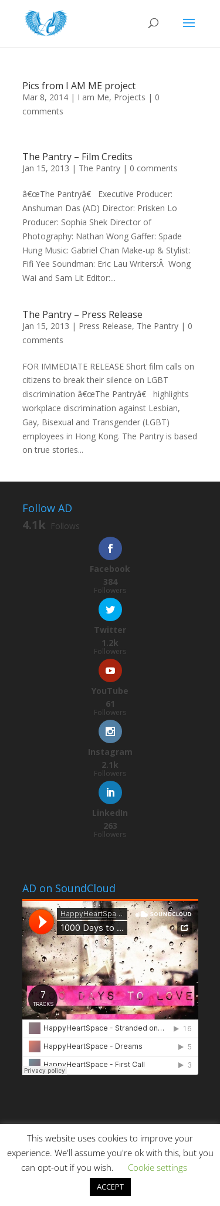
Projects (129, 97)
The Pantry (99, 168)
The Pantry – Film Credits (77, 156)
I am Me (93, 97)
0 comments (154, 168)
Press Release (105, 325)
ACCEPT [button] (110, 1186)
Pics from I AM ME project (79, 85)
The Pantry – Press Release (82, 314)
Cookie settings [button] (157, 1167)
